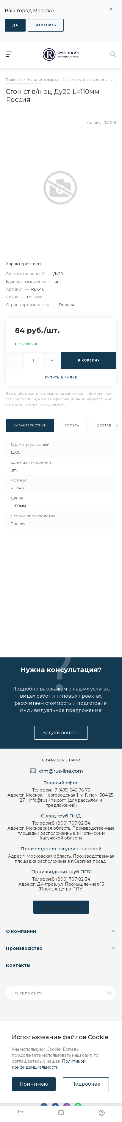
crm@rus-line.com (61, 771)
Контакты (18, 965)
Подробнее (85, 1084)
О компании (21, 931)
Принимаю (34, 1084)
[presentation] (117, 425)
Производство (24, 948)
